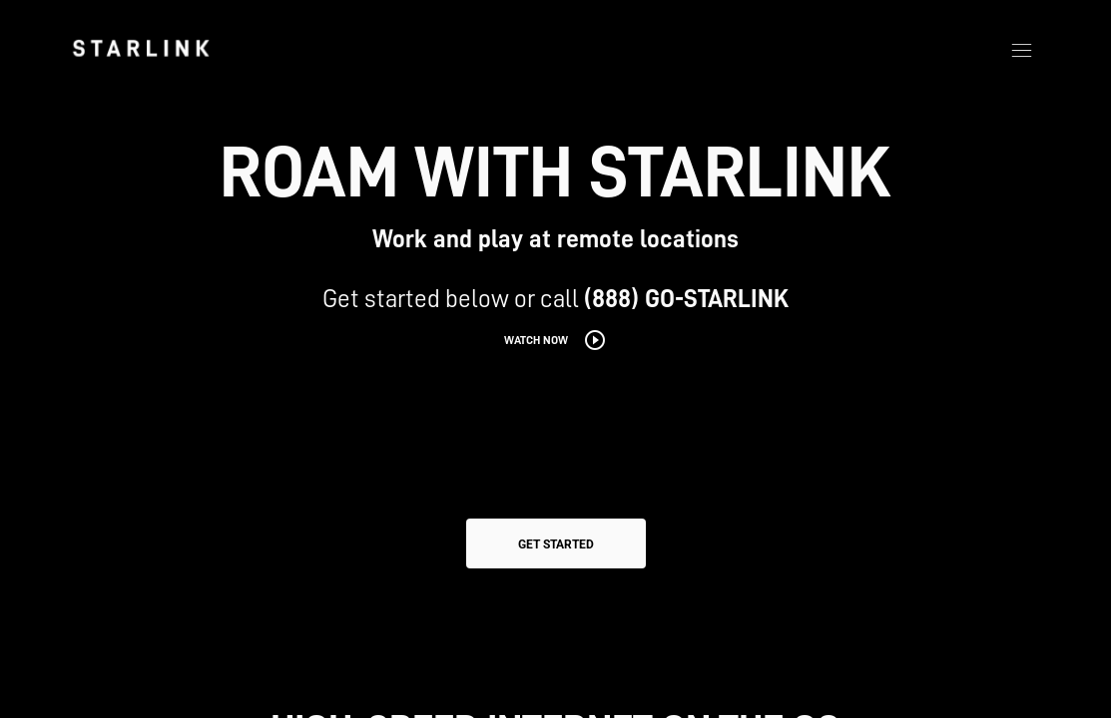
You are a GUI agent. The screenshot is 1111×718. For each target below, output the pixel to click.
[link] (141, 48)
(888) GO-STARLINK (686, 298)
